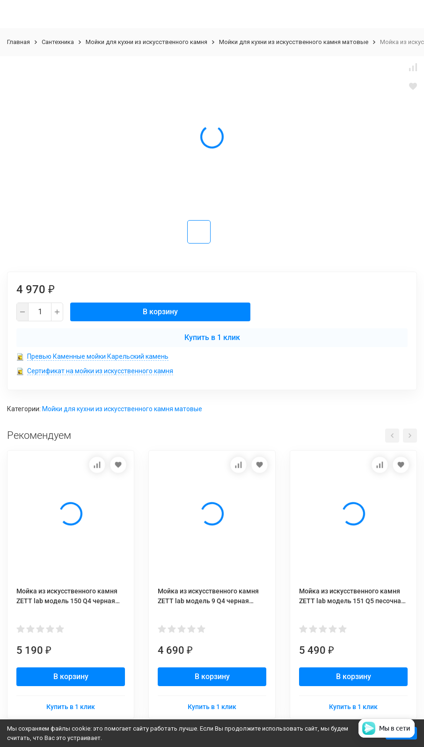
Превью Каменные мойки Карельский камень (97, 356)
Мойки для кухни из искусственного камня (146, 41)
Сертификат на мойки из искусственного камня (100, 371)
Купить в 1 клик (212, 337)
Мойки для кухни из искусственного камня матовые (293, 41)
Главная (18, 41)
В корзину (160, 311)
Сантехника (58, 41)
